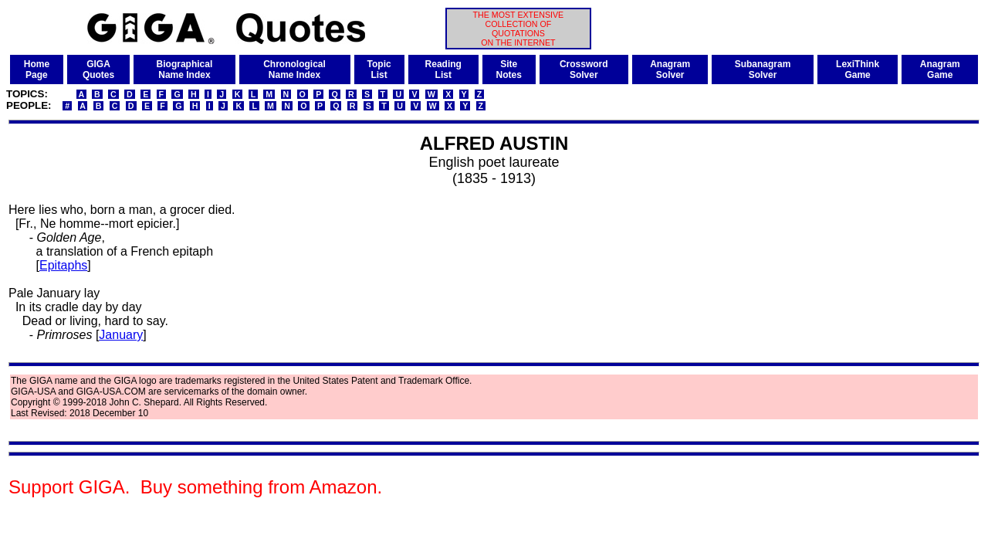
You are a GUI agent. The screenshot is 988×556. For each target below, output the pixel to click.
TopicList (379, 69)
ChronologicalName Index (294, 69)
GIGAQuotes (98, 69)
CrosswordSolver (584, 69)
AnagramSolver (670, 69)
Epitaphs (63, 265)
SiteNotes (509, 69)
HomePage (36, 69)
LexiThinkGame (857, 69)
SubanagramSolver (763, 69)
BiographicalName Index (185, 69)
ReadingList (443, 69)
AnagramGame (940, 69)
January (121, 334)
